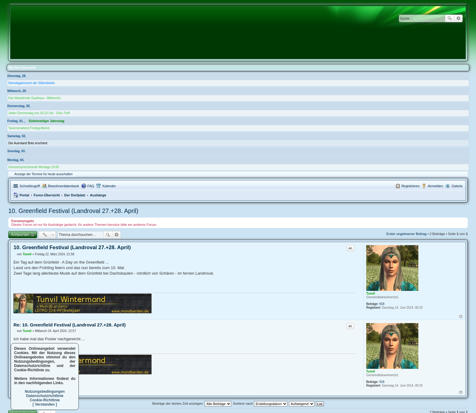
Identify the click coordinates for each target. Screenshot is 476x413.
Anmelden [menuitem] (435, 186)
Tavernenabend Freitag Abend (28, 128)
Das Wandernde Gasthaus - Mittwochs (34, 98)
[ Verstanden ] (45, 404)
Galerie (457, 186)
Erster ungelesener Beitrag (406, 234)
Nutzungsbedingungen (45, 391)
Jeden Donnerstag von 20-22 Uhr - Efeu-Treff (39, 113)
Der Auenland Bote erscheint (27, 143)
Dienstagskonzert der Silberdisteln (31, 83)
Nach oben (461, 316)
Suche (449, 18)
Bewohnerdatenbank (63, 186)
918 (382, 304)
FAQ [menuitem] (90, 186)
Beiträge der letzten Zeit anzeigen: (191, 403)
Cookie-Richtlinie (45, 400)
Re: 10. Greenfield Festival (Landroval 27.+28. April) (69, 324)
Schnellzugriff (30, 186)
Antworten (20, 234)
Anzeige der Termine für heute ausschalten (43, 174)
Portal (24, 195)
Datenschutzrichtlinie (44, 396)
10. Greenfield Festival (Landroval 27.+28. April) (73, 210)
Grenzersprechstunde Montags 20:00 (33, 167)
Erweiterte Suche (458, 18)
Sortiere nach (260, 403)
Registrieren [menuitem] (410, 186)
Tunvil (370, 293)
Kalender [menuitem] (109, 186)
